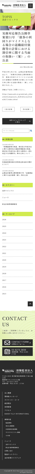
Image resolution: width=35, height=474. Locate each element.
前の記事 (9, 109)
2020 (4, 260)
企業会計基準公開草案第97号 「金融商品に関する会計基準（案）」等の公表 (17, 173)
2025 (4, 226)
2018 (4, 273)
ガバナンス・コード (12, 400)
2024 (4, 233)
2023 (4, 240)
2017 (4, 280)
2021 (4, 253)
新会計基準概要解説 (9, 204)
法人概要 (8, 393)
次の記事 (26, 109)
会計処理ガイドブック (13, 458)
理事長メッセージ (11, 396)
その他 (8, 435)
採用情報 (8, 407)
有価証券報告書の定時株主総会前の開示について (17, 162)
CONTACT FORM (22, 342)
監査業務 (8, 423)
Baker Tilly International (25, 1)
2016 (4, 287)
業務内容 (8, 419)
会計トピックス (8, 191)
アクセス (8, 410)
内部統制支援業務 (11, 429)
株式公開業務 (10, 426)
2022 (4, 246)
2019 (4, 267)
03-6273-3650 (22, 351)
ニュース (5, 197)
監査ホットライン (11, 454)
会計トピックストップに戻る (17, 121)
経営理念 (8, 403)
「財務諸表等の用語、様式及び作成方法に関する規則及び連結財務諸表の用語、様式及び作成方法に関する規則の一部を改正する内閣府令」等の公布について (17, 149)
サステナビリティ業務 (13, 432)
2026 (4, 219)
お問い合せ (9, 451)
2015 (4, 294)
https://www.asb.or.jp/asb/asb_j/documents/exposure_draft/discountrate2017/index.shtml (17, 97)
